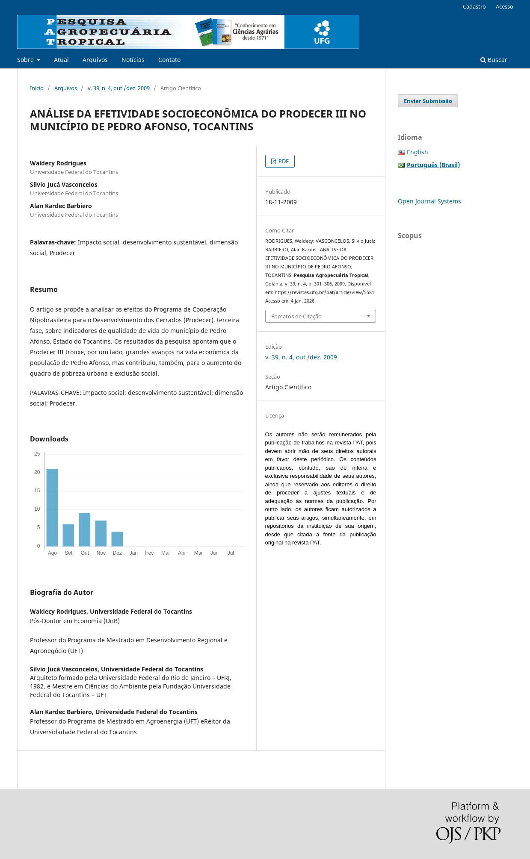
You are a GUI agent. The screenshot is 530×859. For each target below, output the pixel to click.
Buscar (493, 60)
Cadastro (474, 6)
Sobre (26, 60)
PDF (283, 161)
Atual (61, 60)
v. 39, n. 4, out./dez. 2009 (119, 88)
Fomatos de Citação (296, 316)
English (417, 152)
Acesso (504, 6)
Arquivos (95, 60)
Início (37, 88)
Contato (169, 60)
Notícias (133, 60)
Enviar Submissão (428, 101)
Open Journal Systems (429, 201)
